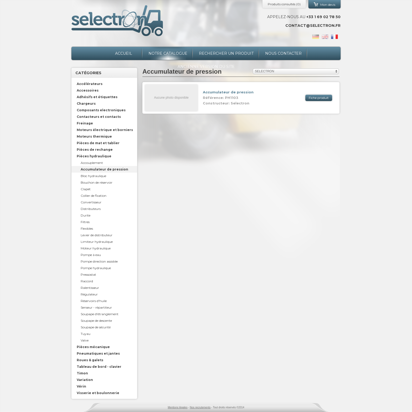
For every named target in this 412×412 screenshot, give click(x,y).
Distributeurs (91, 209)
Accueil (123, 53)
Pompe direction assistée (99, 261)
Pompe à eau (91, 255)
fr (334, 36)
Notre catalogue (167, 53)
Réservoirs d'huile (94, 301)
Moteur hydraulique (96, 248)
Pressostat (88, 275)
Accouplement (92, 163)
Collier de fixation (93, 196)
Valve (85, 340)
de (315, 36)
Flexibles (87, 228)
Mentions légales (177, 407)
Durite (85, 215)
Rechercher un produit (226, 53)
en (325, 36)
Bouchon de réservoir (96, 182)
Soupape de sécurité (96, 327)
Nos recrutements (200, 407)
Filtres (85, 222)
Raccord (87, 281)
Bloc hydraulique (93, 176)
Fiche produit (319, 98)
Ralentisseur (90, 288)
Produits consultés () (284, 4)
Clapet (86, 189)
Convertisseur (91, 202)
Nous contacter (283, 53)
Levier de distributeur (96, 235)
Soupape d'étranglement (100, 314)
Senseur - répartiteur (96, 307)
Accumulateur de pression (104, 169)
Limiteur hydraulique (97, 242)
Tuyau (85, 334)
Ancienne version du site (206, 66)
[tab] (104, 84)
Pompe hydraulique (96, 268)
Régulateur (89, 294)
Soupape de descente (96, 321)
